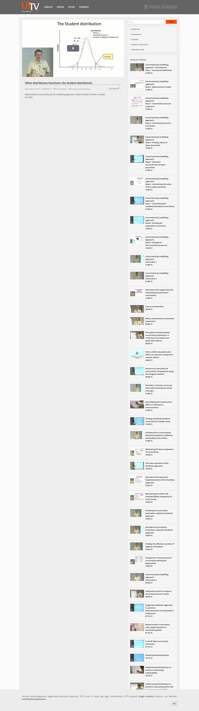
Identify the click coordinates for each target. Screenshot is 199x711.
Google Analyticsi (146, 696)
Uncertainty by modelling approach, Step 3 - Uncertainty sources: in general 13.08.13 (158, 103)
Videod (60, 7)
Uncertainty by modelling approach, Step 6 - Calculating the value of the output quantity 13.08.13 (158, 184)
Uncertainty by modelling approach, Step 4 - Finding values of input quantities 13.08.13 (156, 142)
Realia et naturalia (138, 44)
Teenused (84, 7)
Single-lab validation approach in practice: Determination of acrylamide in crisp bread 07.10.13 (159, 610)
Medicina (134, 29)
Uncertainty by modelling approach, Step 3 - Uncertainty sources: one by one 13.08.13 (158, 123)
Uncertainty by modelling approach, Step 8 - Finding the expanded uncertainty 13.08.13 (156, 223)
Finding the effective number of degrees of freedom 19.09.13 (159, 547)
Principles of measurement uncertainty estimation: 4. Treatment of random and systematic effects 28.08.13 (157, 338)
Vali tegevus (114, 88)
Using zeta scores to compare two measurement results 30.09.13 (158, 594)
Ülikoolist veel (136, 49)
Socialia (133, 39)
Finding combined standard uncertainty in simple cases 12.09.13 (157, 421)
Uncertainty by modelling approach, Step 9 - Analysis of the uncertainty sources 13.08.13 (156, 242)
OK (174, 704)
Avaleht (48, 7)
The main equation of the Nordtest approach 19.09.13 (156, 466)
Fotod (71, 7)
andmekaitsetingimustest (34, 699)
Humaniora (135, 34)
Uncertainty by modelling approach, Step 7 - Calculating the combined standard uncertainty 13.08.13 (160, 203)
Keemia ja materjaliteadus (80, 89)
